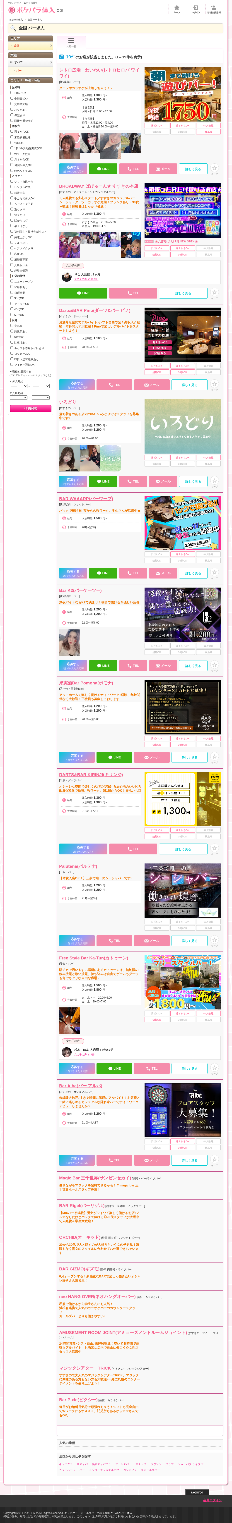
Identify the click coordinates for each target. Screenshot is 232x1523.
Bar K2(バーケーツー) (80, 590)
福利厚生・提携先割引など (30, 231)
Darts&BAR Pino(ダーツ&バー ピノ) (94, 310)
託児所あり (21, 331)
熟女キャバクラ (101, 1464)
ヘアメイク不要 (23, 204)
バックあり (21, 109)
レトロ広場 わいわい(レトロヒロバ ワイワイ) (99, 73)
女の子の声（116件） (86, 279)
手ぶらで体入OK (24, 198)
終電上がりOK (23, 237)
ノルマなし (21, 242)
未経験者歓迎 (22, 137)
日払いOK (20, 93)
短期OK (19, 143)
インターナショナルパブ (104, 1470)
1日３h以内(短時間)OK (28, 148)
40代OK (19, 309)
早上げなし (21, 226)
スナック (140, 1464)
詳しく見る (193, 169)
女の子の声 (73, 265)
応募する (73, 169)
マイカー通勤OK (24, 364)
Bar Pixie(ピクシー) (78, 1399)
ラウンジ (156, 1464)
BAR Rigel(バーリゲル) (82, 1205)
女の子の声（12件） (85, 1054)
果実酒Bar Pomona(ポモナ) (86, 683)
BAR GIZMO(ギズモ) (79, 1269)
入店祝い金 (21, 265)
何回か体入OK (23, 165)
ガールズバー (123, 1464)
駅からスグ (21, 220)
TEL (133, 169)
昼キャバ (82, 1464)
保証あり (19, 115)
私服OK (19, 254)
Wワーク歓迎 (22, 154)
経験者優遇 (21, 270)
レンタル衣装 (22, 187)
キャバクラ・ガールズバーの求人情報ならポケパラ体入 (98, 1513)
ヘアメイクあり (23, 248)
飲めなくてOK (23, 170)
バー (82, 1470)
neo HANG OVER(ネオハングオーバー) (97, 1296)
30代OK (19, 298)
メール (163, 169)
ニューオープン (23, 281)
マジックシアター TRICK (85, 1368)
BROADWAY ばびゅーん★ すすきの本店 (98, 186)
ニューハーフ (67, 1470)
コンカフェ (130, 1470)
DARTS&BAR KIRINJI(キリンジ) (91, 774)
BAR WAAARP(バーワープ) (86, 498)
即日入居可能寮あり (26, 359)
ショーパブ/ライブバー (192, 1464)
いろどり (67, 402)
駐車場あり (21, 342)
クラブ (170, 1464)
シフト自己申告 (23, 181)
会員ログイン (212, 1500)
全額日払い (21, 98)
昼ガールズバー (150, 1470)
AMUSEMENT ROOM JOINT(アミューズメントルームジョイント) (123, 1332)
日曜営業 (19, 292)
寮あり (18, 326)
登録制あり (21, 287)
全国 (35, 10)
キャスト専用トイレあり (29, 348)
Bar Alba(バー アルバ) (80, 1085)
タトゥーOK (21, 304)
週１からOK (21, 131)
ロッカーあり (22, 353)
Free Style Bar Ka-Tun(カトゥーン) (93, 958)
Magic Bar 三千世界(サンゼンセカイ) (95, 1178)
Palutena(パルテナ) (78, 866)
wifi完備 (19, 337)
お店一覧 (71, 42)
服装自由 (19, 192)
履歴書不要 (21, 259)
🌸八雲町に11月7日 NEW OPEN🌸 (176, 241)
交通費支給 (21, 104)
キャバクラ (66, 1464)
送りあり (19, 209)
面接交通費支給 (23, 120)
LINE (103, 169)
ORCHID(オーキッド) (80, 1237)
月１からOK (21, 159)
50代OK (19, 315)
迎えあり (19, 215)
